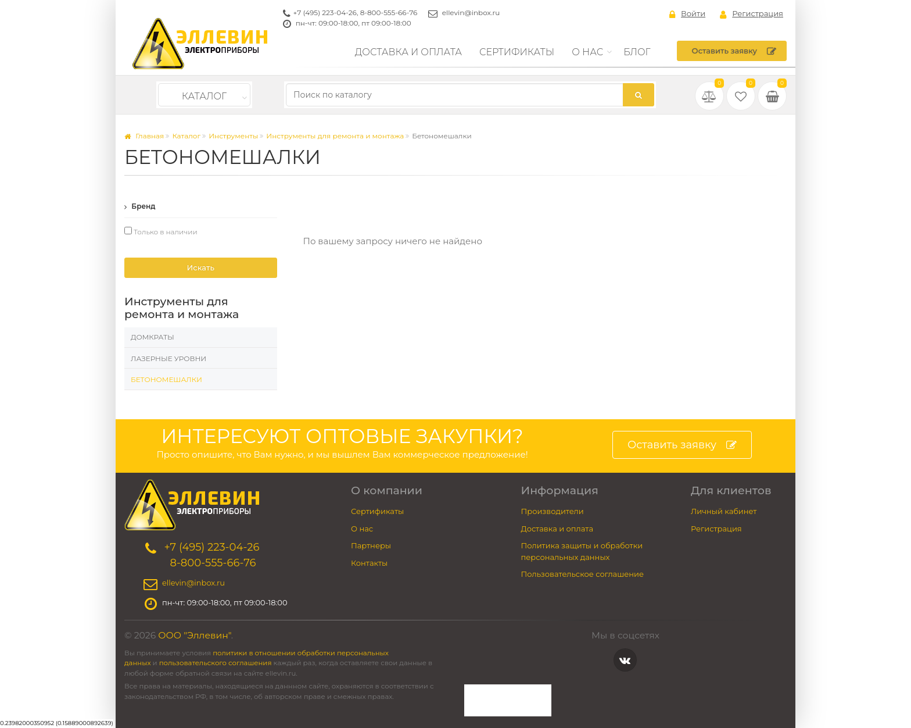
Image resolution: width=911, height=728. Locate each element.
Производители (552, 511)
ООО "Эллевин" (194, 635)
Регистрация (751, 14)
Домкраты (152, 337)
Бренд (140, 206)
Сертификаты (516, 52)
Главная (144, 135)
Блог (637, 52)
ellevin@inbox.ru (471, 12)
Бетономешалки (166, 379)
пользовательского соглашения (215, 663)
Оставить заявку (734, 51)
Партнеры (371, 545)
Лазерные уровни (168, 358)
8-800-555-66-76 (389, 12)
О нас (587, 52)
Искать (200, 267)
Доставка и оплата (408, 52)
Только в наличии (161, 231)
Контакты (369, 563)
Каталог (204, 96)
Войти (687, 14)
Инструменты (233, 135)
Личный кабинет (723, 511)
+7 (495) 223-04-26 (325, 12)
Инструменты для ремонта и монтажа (335, 135)
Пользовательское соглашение (582, 574)
